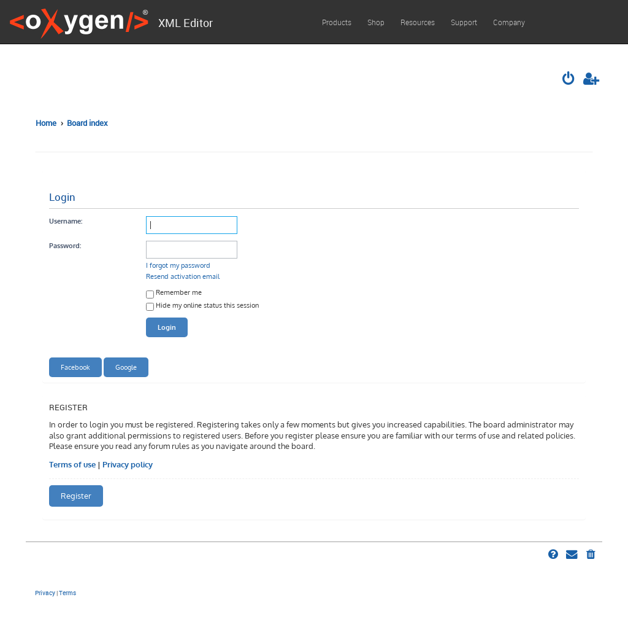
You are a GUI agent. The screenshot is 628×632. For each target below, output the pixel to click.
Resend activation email (183, 276)
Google (126, 367)
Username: (65, 221)
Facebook (75, 367)
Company (509, 22)
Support (464, 22)
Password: (65, 245)
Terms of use (72, 464)
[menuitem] (570, 79)
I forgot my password (178, 265)
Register (76, 496)
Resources (417, 22)
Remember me (174, 293)
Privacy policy (127, 464)
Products (336, 22)
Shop (376, 22)
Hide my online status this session (202, 306)
